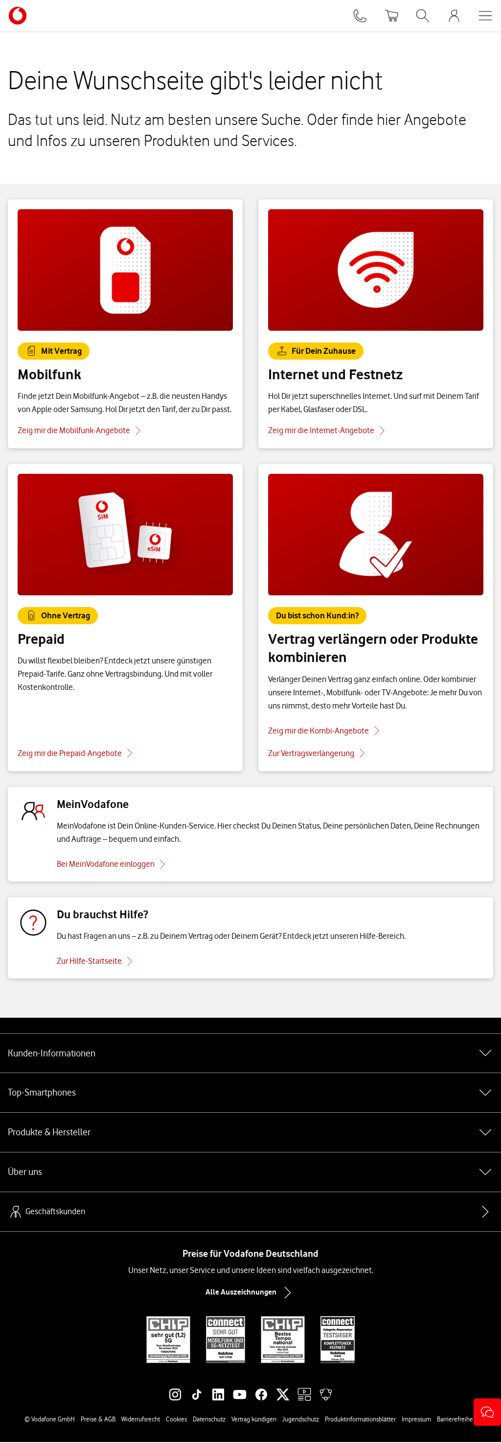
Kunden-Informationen (250, 1054)
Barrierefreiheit (457, 1420)
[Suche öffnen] (422, 15)
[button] (487, 1412)
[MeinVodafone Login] (454, 15)
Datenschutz (209, 1420)
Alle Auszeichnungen (250, 1293)
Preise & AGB (98, 1420)
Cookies (176, 1420)
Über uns (250, 1173)
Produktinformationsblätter (360, 1420)
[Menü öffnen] (485, 15)
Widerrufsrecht (140, 1420)
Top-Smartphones (250, 1093)
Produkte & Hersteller (250, 1133)
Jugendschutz (300, 1420)
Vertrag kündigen (253, 1420)
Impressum (416, 1420)
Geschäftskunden (46, 1213)
